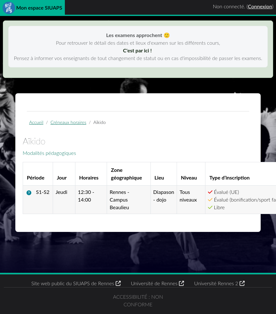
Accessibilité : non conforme (138, 300)
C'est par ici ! (138, 50)
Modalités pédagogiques (49, 153)
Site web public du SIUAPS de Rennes (76, 283)
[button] (30, 193)
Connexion (260, 6)
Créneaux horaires (68, 122)
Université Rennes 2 (219, 283)
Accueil (36, 122)
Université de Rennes (157, 283)
